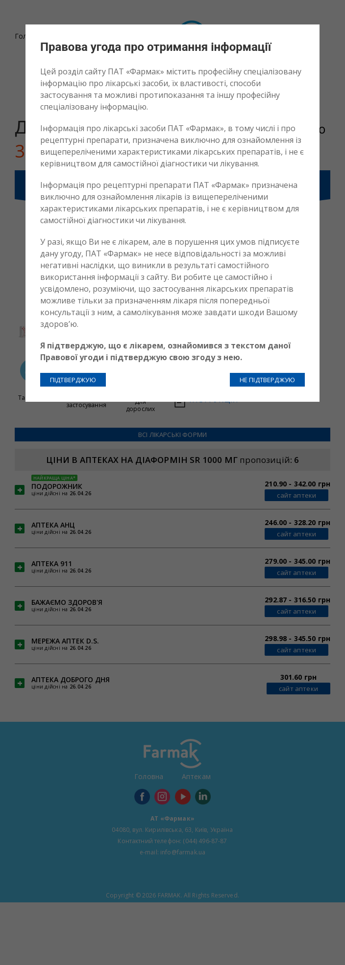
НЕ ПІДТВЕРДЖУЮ (267, 379)
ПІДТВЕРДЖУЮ (73, 379)
